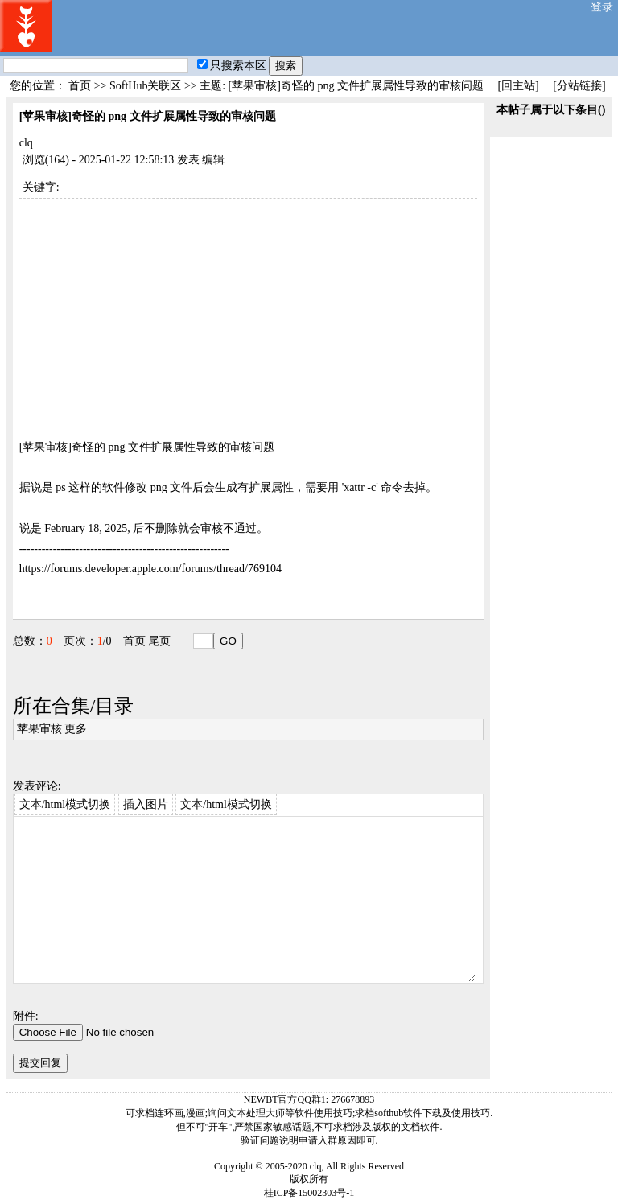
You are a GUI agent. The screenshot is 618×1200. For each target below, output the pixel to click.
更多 (75, 729)
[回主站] (517, 86)
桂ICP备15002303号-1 (309, 1192)
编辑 (213, 160)
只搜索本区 (231, 66)
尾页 (159, 641)
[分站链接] (579, 86)
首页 (79, 86)
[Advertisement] (248, 311)
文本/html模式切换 (65, 804)
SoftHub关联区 (145, 86)
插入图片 (145, 804)
